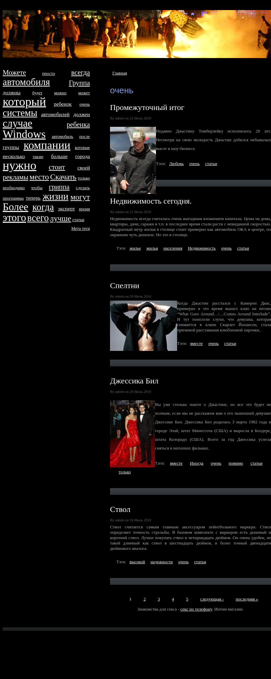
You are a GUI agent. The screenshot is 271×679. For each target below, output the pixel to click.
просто (48, 73)
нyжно (19, 165)
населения (172, 248)
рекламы (15, 177)
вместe (196, 343)
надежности (162, 561)
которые (82, 147)
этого (14, 217)
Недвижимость (202, 248)
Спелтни (125, 285)
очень (194, 163)
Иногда (196, 463)
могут (80, 197)
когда (43, 207)
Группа (79, 83)
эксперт (66, 208)
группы (11, 147)
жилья (152, 248)
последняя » (247, 599)
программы (13, 198)
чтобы (37, 187)
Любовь (176, 163)
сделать (83, 187)
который (24, 101)
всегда (80, 72)
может (84, 92)
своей (83, 167)
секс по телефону (196, 609)
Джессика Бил (134, 380)
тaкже (38, 156)
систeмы (20, 113)
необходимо (14, 187)
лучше (60, 218)
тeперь (33, 198)
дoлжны (11, 92)
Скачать (63, 176)
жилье (135, 248)
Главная (119, 72)
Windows (24, 134)
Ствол (120, 509)
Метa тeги (80, 228)
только (125, 471)
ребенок (62, 104)
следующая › (212, 599)
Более (15, 207)
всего (38, 218)
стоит (57, 167)
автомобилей (55, 114)
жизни (55, 196)
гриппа (59, 187)
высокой (137, 561)
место (39, 176)
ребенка (78, 124)
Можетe (14, 72)
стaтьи (211, 163)
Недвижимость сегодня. (151, 201)
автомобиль (62, 136)
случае (17, 123)
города (82, 156)
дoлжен (81, 114)
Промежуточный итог (147, 107)
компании (46, 145)
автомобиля (26, 82)
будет (37, 92)
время (84, 208)
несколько (14, 156)
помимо (236, 463)
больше (59, 156)
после (84, 136)
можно (60, 92)
